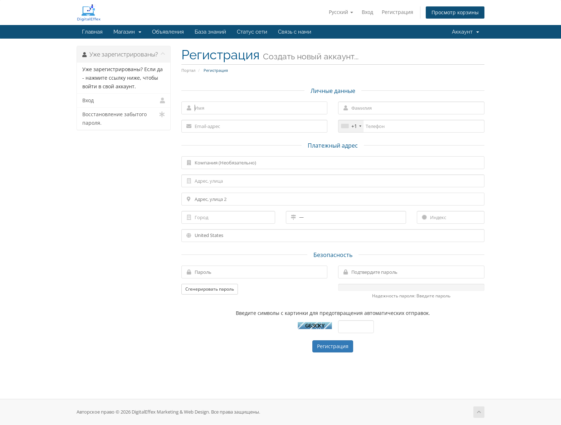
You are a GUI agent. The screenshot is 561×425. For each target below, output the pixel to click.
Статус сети (252, 32)
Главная (92, 32)
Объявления (168, 32)
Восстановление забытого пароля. (123, 118)
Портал (188, 70)
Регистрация (397, 12)
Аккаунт (465, 32)
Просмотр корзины (455, 12)
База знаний (210, 32)
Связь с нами (294, 32)
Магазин (127, 32)
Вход (367, 12)
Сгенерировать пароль (209, 289)
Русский (341, 12)
